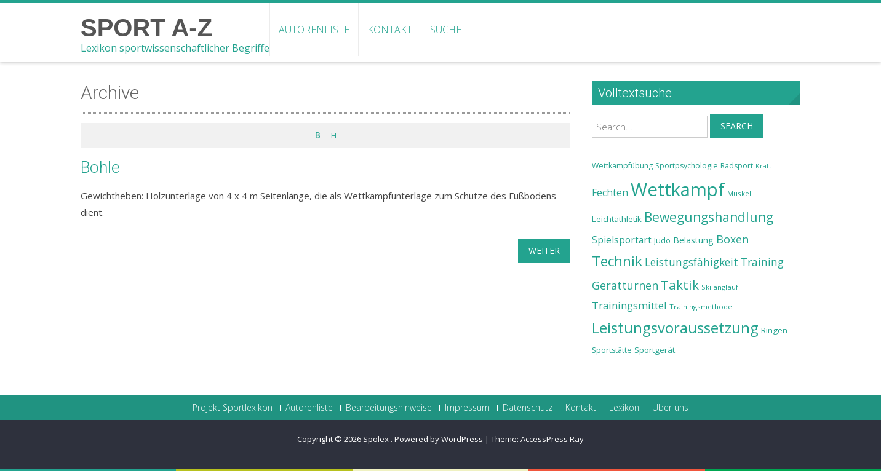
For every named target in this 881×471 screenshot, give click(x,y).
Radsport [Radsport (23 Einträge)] (736, 165)
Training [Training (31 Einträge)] (762, 262)
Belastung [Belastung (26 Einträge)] (693, 240)
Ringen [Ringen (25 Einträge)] (774, 330)
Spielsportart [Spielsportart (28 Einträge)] (622, 240)
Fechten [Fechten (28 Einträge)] (610, 192)
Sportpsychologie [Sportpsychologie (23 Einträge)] (686, 165)
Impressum (467, 408)
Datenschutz (527, 408)
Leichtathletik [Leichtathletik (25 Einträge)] (617, 218)
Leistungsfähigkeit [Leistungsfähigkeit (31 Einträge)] (691, 262)
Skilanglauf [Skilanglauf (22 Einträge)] (719, 286)
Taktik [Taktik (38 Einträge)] (680, 284)
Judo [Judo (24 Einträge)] (662, 240)
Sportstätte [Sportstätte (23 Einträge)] (612, 350)
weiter (544, 250)
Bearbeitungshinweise (389, 408)
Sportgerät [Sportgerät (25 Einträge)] (654, 349)
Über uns (670, 408)
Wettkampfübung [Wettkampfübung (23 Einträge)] (622, 165)
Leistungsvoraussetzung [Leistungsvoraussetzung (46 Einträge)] (675, 328)
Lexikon (624, 408)
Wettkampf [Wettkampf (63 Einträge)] (678, 189)
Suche (445, 29)
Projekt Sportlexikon (233, 408)
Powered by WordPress (438, 439)
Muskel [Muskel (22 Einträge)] (739, 193)
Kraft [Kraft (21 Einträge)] (763, 166)
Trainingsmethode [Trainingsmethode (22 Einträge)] (700, 306)
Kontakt (389, 29)
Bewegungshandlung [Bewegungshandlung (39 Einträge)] (708, 217)
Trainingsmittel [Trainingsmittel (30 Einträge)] (629, 305)
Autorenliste (314, 29)
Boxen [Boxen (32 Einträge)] (732, 239)
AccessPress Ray (552, 439)
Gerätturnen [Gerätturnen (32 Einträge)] (625, 285)
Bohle (100, 167)
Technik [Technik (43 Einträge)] (617, 261)
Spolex (377, 439)
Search (736, 126)
